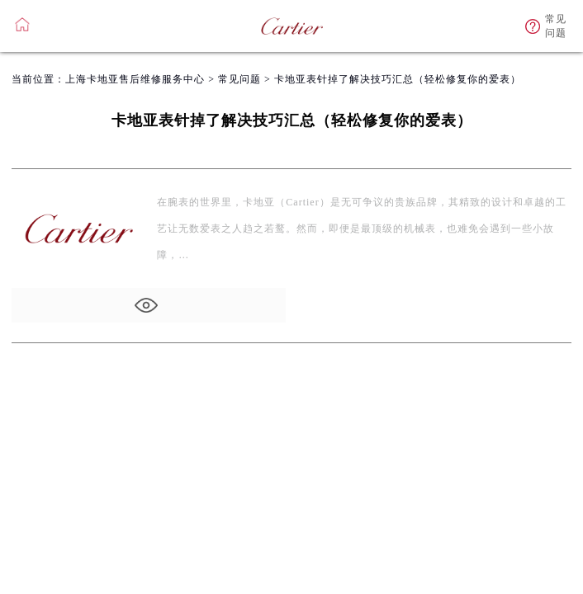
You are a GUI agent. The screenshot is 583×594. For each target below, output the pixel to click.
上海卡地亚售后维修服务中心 (135, 79)
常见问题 (239, 79)
